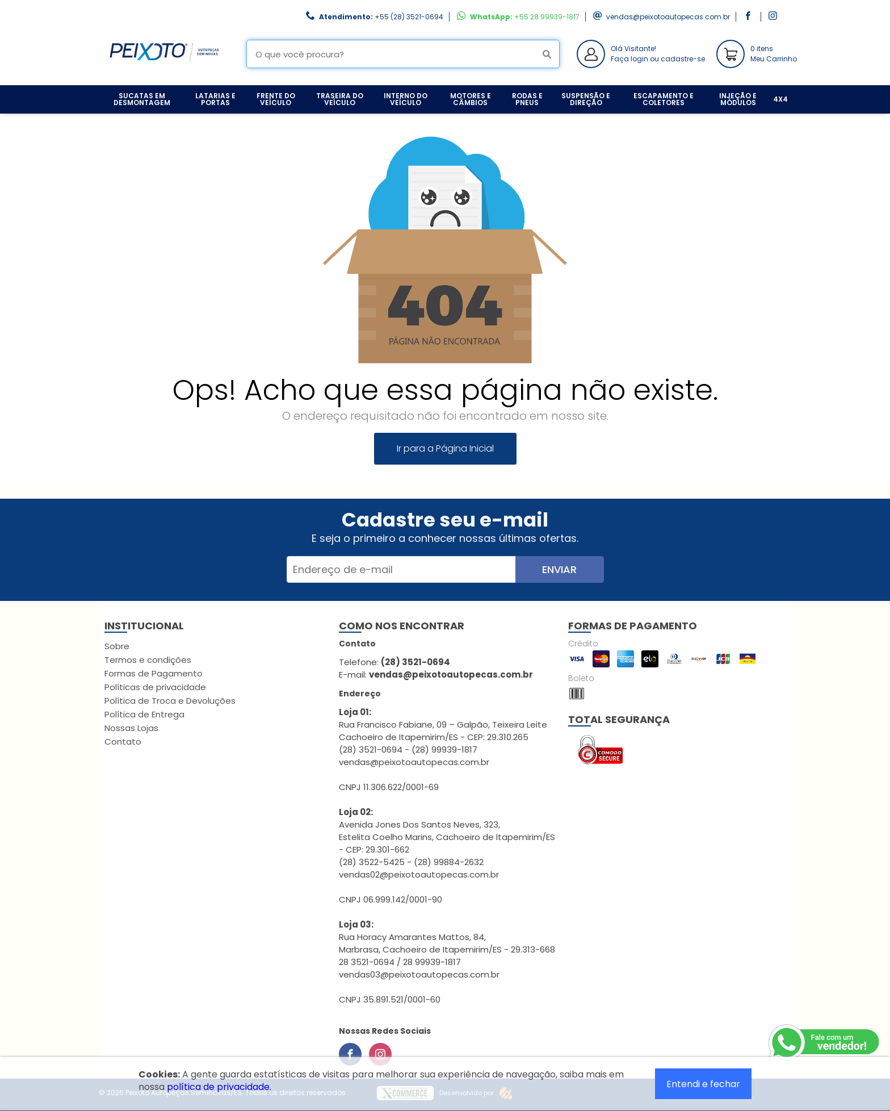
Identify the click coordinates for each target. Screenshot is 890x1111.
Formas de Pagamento (153, 673)
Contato (122, 741)
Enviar (559, 569)
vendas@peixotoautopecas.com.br (668, 17)
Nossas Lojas (131, 728)
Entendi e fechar (703, 1084)
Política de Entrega (144, 714)
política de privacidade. (219, 1086)
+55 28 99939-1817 (547, 17)
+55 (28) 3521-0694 (409, 17)
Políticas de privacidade (155, 687)
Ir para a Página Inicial (445, 448)
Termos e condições (147, 660)
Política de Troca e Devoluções (170, 701)
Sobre (116, 646)
